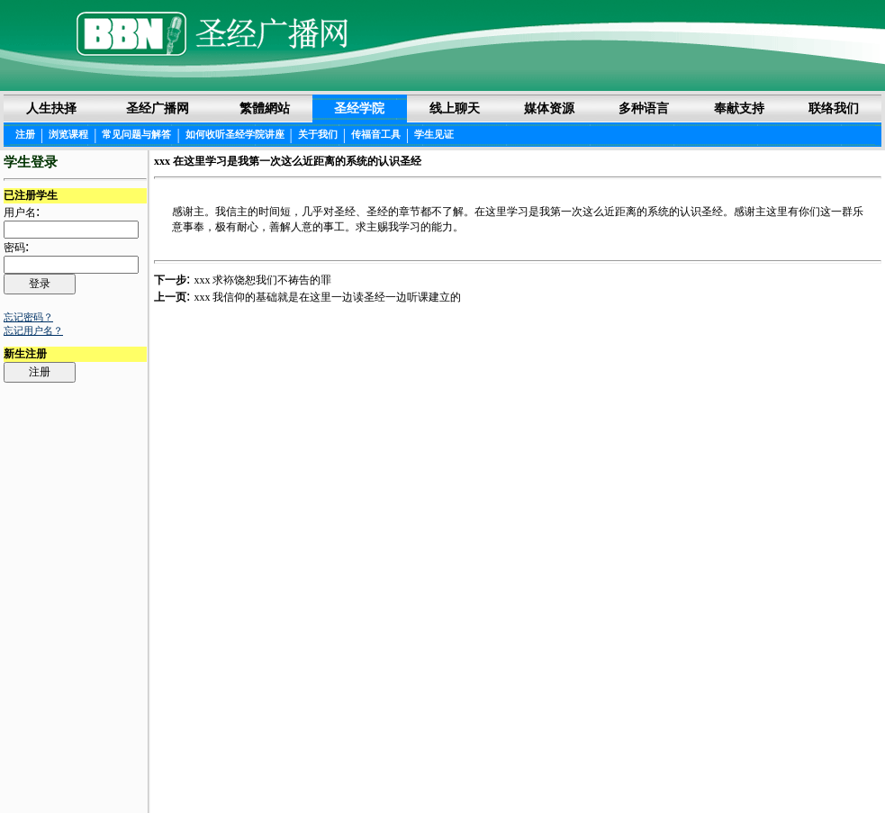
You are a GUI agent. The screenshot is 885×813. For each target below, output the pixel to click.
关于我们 (318, 134)
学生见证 (434, 134)
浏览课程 (68, 134)
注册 (25, 134)
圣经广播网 (157, 108)
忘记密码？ (28, 317)
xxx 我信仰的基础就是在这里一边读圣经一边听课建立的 (327, 297)
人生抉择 (51, 108)
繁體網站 (264, 108)
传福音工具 (376, 134)
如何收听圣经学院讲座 (234, 134)
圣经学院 (359, 108)
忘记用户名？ (33, 330)
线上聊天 (454, 108)
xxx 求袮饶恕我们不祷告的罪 (262, 280)
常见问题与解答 (136, 134)
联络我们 (833, 108)
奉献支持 (739, 108)
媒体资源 (549, 108)
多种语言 (644, 108)
